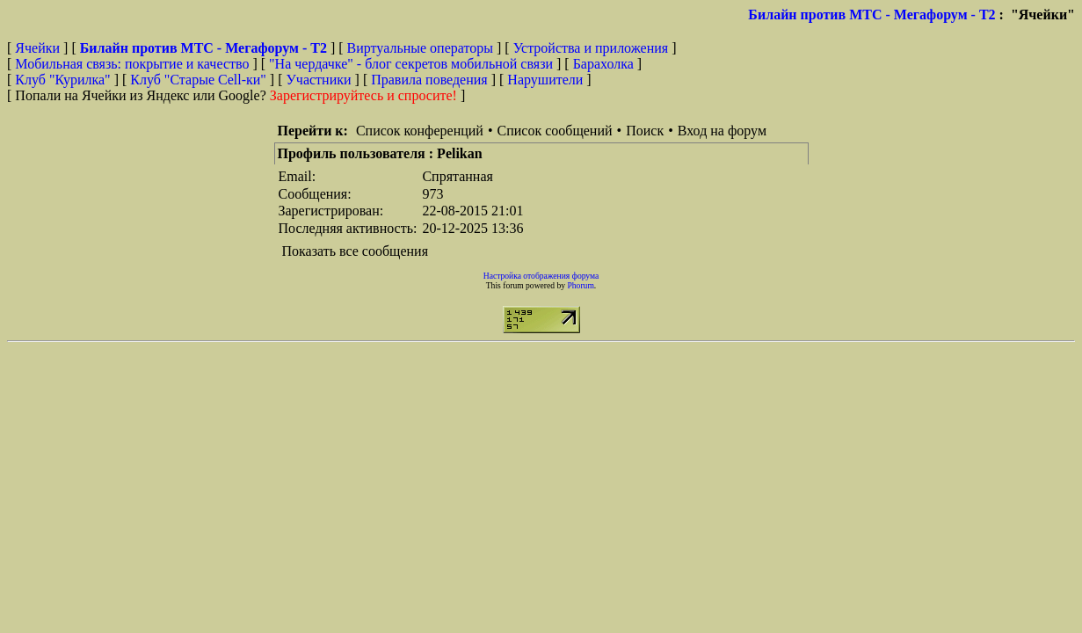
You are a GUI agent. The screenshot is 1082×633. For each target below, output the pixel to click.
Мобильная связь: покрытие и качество (132, 63)
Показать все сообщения (355, 251)
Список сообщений (555, 130)
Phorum (580, 285)
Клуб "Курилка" (62, 79)
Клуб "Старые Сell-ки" (198, 79)
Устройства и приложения (591, 47)
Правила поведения (429, 79)
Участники (319, 79)
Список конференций (419, 130)
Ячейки (39, 47)
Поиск (645, 130)
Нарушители (545, 79)
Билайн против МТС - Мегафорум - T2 (871, 14)
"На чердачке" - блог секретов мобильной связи (411, 63)
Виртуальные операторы (420, 47)
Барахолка (603, 63)
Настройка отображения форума (541, 275)
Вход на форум (722, 130)
